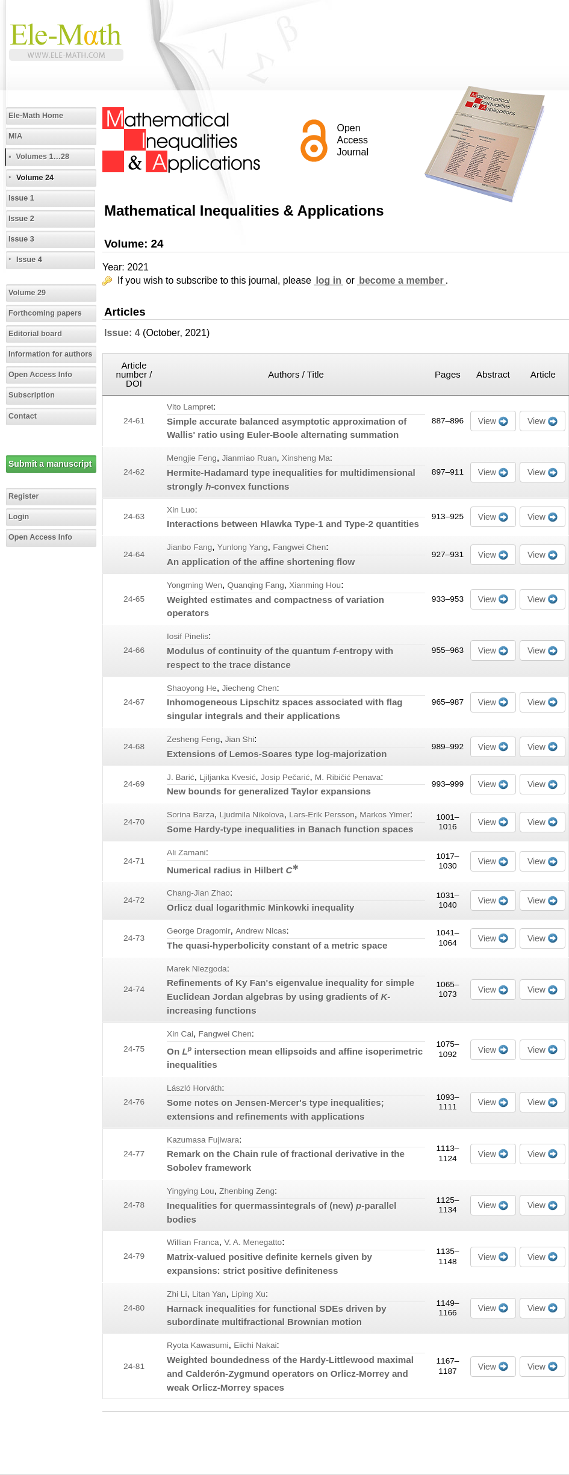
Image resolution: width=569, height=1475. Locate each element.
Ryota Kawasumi (198, 1345)
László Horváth (194, 1088)
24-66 (134, 650)
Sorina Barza (190, 814)
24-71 (134, 860)
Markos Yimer (384, 814)
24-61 (134, 420)
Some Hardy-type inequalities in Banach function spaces (290, 829)
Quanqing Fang (256, 585)
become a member (401, 280)
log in (328, 280)
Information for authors (50, 354)
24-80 (134, 1307)
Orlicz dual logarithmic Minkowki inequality (260, 907)
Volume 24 (35, 177)
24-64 (134, 554)
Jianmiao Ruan (249, 458)
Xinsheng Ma (306, 458)
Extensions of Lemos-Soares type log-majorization (277, 754)
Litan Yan (209, 1294)
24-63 (134, 516)
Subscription (31, 395)
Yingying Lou (190, 1191)
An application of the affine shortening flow (261, 562)
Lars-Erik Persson (322, 814)
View (487, 421)
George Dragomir (199, 930)
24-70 (134, 821)
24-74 (134, 989)
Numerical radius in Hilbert (232, 870)
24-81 (134, 1366)
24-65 (134, 598)
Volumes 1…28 (42, 156)
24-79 (134, 1256)
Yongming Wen (194, 585)
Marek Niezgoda (197, 968)
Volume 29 (27, 292)
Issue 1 (21, 198)
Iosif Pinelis (187, 636)
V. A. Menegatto (253, 1242)
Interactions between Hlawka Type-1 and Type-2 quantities (293, 524)
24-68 (134, 746)
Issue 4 (29, 259)
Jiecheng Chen (249, 688)
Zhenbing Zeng (247, 1191)
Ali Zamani (186, 852)
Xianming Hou (315, 585)
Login (18, 517)
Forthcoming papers (45, 313)
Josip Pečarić (285, 777)
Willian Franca (193, 1242)
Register (23, 496)
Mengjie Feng (192, 458)
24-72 (134, 900)
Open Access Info (40, 374)
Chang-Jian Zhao (198, 892)
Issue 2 (21, 218)
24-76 (134, 1101)
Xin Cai (180, 1033)
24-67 (134, 701)
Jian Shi (240, 739)
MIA (15, 136)
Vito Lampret (190, 406)
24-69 (134, 783)
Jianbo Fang (189, 547)
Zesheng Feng (193, 739)
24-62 (134, 471)
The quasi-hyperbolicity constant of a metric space (277, 945)
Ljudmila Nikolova (252, 814)
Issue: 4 (122, 333)
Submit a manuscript (50, 464)
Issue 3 (21, 239)
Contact (22, 416)
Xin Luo (180, 509)
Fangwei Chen (299, 547)
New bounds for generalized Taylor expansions (269, 791)
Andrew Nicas (260, 930)
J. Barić (180, 777)
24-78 (134, 1204)
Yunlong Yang (242, 547)
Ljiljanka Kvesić (227, 777)
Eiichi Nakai (255, 1345)
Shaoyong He (192, 688)
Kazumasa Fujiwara (203, 1139)
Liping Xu (248, 1294)
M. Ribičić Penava (348, 777)
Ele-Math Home (35, 115)
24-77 (134, 1153)
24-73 (134, 938)
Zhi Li (177, 1294)
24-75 (134, 1048)
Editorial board (35, 333)
